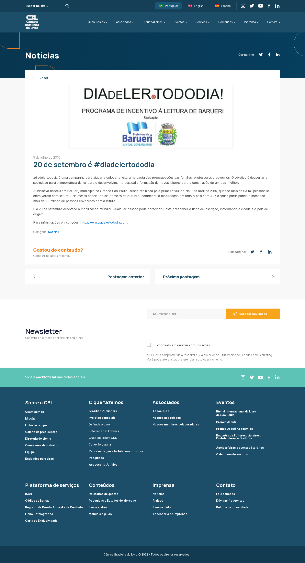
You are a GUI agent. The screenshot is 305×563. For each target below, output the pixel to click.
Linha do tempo (36, 425)
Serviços (201, 22)
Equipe (30, 452)
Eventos (179, 22)
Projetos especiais (102, 417)
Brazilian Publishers (103, 411)
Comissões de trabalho (41, 445)
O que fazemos (152, 22)
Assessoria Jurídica (103, 464)
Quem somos (96, 22)
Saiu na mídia (161, 507)
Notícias (53, 232)
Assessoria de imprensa (169, 514)
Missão (30, 418)
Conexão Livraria (100, 444)
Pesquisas (96, 458)
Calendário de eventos (232, 454)
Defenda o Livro (99, 424)
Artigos (157, 500)
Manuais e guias (100, 514)
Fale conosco (225, 494)
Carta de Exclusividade (41, 520)
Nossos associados (166, 417)
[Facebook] (267, 55)
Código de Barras (37, 500)
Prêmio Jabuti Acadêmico (234, 428)
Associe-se (160, 411)
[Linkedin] (275, 55)
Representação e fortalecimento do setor (118, 451)
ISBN (28, 494)
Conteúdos (225, 22)
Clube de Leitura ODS (103, 437)
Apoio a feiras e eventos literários (240, 447)
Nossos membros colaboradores (175, 424)
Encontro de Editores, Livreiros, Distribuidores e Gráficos (238, 437)
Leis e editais (98, 507)
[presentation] (177, 330)
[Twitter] (258, 55)
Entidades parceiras (39, 458)
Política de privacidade (232, 507)
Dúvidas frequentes (230, 500)
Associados (123, 22)
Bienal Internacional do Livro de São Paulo (236, 413)
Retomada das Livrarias (104, 431)
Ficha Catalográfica (39, 514)
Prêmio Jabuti (226, 422)
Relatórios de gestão (103, 494)
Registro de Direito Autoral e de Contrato (54, 507)
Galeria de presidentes (41, 432)
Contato (272, 22)
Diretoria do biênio (38, 438)
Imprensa (250, 22)
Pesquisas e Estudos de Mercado (112, 500)
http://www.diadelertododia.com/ (104, 222)
